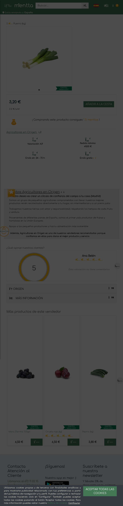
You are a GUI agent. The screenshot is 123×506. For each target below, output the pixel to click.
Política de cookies (57, 503)
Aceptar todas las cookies (100, 491)
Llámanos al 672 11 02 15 (23, 481)
